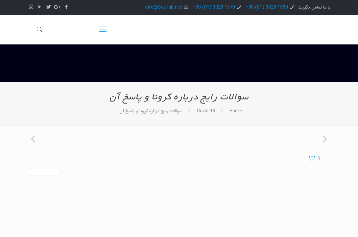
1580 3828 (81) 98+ (267, 7)
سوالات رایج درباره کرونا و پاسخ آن (150, 111)
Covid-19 (206, 111)
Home (235, 111)
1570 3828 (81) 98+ (214, 7)
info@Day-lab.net (163, 7)
